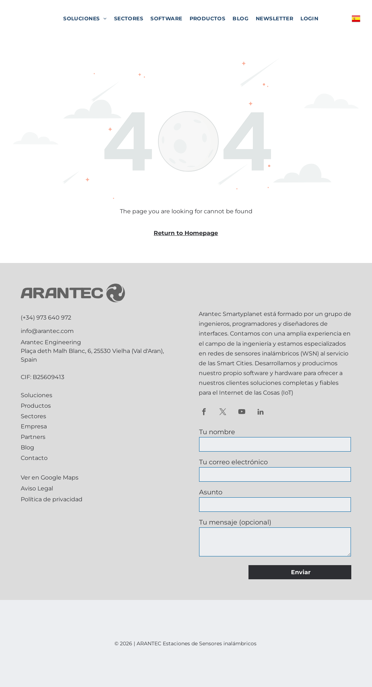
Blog (27, 447)
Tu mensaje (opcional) (235, 522)
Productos (36, 405)
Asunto (210, 492)
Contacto (34, 457)
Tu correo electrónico (233, 462)
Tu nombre (217, 432)
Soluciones (36, 395)
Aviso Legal (37, 488)
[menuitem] (85, 18)
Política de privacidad (51, 499)
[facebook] (204, 413)
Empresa (34, 426)
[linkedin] (260, 413)
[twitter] (223, 413)
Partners (33, 436)
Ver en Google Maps (49, 477)
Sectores (33, 416)
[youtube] (241, 413)
